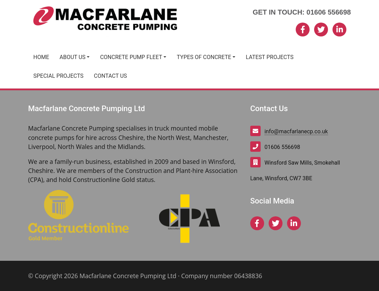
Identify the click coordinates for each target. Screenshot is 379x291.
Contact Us (110, 76)
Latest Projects (270, 57)
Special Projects (58, 76)
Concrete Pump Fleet (131, 57)
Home (41, 57)
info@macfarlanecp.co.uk (296, 131)
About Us (72, 57)
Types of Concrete (204, 57)
